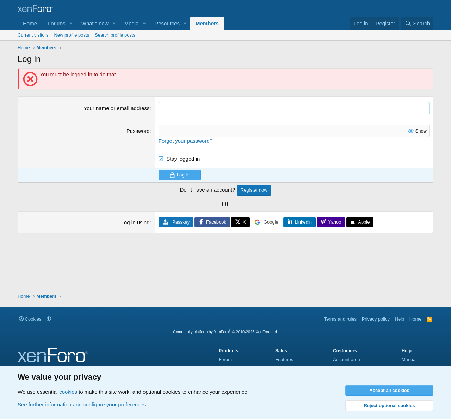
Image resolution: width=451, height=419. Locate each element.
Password (138, 131)
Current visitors (33, 35)
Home (30, 23)
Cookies (30, 319)
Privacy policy (376, 319)
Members (207, 23)
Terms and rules (340, 319)
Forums (57, 23)
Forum (225, 359)
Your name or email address (117, 108)
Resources (167, 23)
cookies (68, 392)
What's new (95, 23)
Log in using (135, 222)
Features (284, 359)
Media (131, 23)
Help (399, 319)
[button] (71, 23)
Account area (346, 359)
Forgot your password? (185, 141)
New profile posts (71, 35)
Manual (409, 359)
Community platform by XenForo (225, 332)
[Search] (417, 23)
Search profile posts (115, 35)
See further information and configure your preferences (82, 404)
